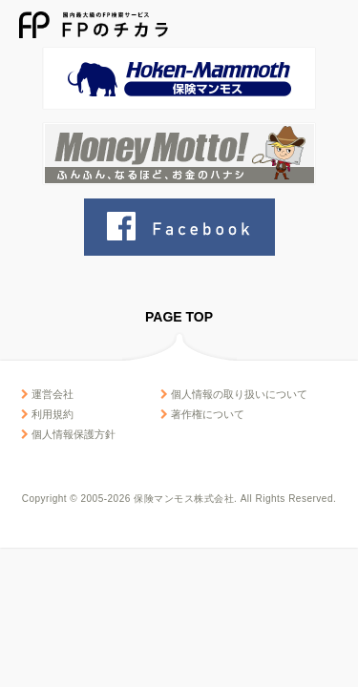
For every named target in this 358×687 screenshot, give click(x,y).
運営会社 (47, 394)
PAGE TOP (179, 316)
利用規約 (47, 414)
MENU (327, 25)
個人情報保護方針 (68, 434)
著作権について (202, 414)
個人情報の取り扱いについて (233, 394)
